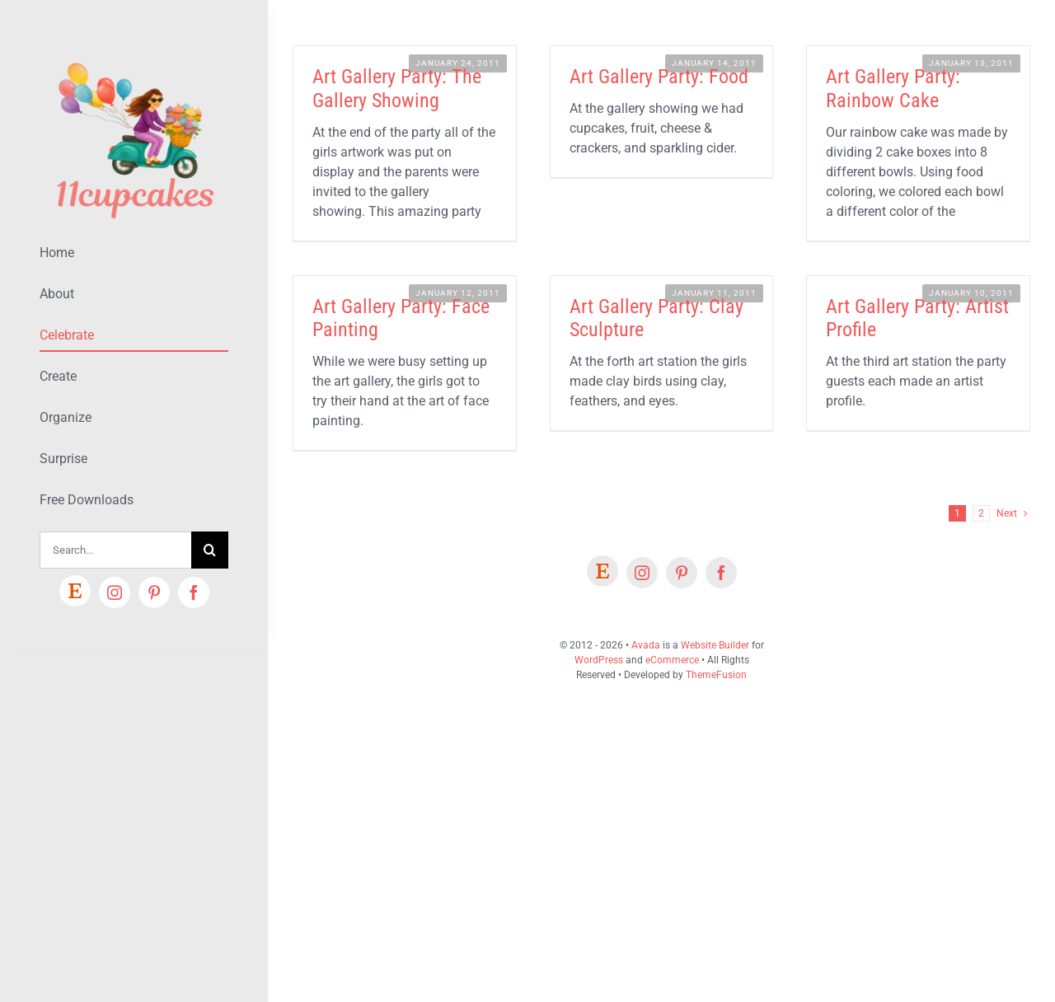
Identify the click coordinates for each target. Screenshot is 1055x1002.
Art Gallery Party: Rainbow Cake (893, 88)
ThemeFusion (716, 675)
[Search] (209, 550)
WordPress (598, 660)
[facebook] (193, 592)
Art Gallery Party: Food (659, 76)
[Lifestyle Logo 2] (134, 55)
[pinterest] (154, 592)
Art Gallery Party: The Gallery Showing (396, 88)
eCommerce (672, 660)
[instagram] (114, 592)
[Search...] (115, 550)
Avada (645, 645)
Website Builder (715, 645)
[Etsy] (75, 590)
